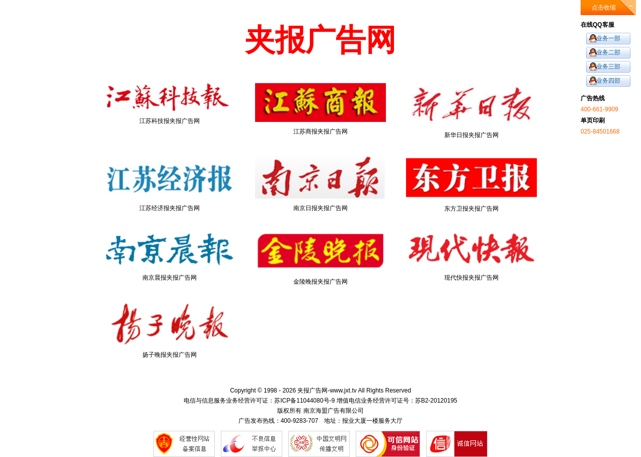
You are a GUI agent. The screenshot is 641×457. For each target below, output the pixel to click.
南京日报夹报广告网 (320, 184)
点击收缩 (604, 7)
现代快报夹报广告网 (471, 255)
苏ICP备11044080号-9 (304, 400)
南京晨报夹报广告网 (169, 255)
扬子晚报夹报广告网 (169, 330)
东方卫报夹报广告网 (471, 184)
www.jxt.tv (343, 390)
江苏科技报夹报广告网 (169, 103)
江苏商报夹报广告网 (320, 109)
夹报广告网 (312, 390)
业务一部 (608, 38)
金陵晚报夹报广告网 (320, 257)
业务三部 (608, 66)
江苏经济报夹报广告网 (169, 184)
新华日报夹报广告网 (471, 111)
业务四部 (608, 80)
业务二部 (608, 52)
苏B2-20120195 (436, 400)
